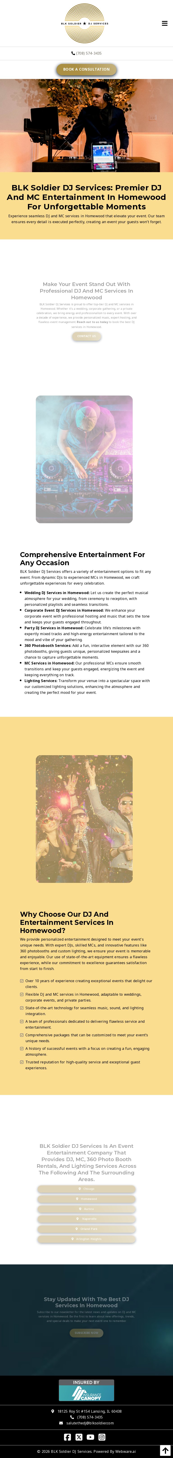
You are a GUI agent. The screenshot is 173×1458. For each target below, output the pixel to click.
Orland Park (86, 1230)
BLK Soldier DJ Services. (71, 1451)
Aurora (86, 1212)
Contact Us (87, 338)
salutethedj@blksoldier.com (90, 1423)
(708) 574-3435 (86, 53)
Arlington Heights (87, 1238)
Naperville (86, 1221)
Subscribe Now (86, 1330)
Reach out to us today (91, 327)
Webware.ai (125, 1451)
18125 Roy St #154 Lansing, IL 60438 (89, 1411)
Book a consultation (86, 69)
